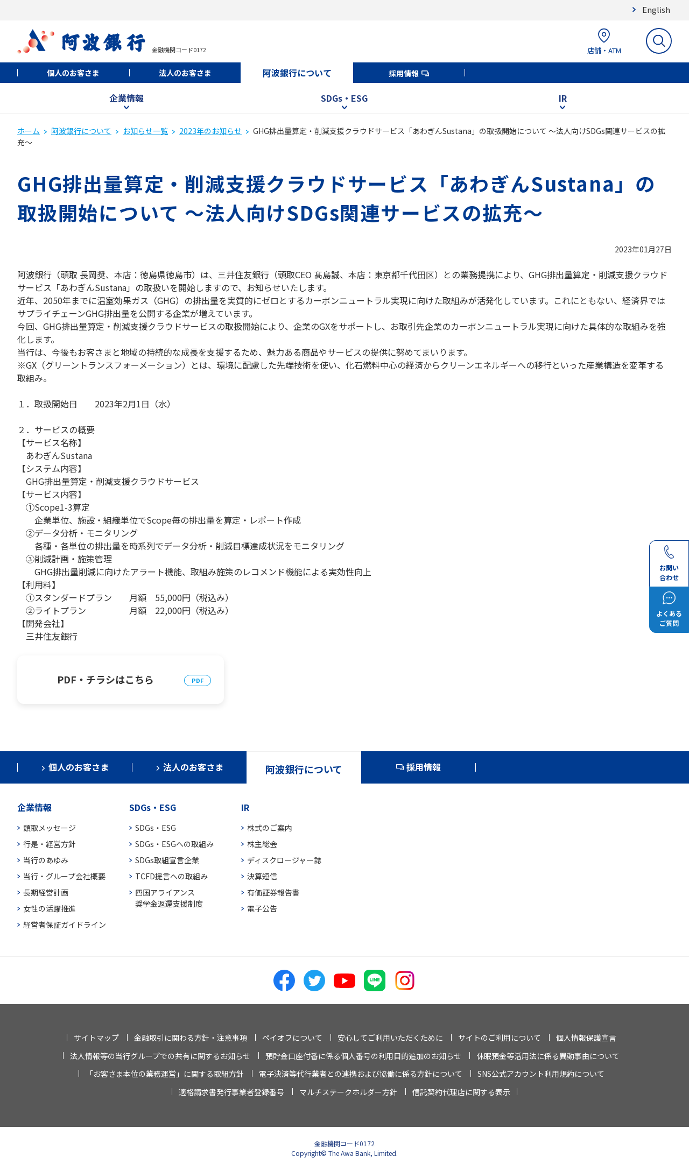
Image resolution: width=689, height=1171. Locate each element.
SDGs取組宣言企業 (167, 860)
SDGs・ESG (344, 97)
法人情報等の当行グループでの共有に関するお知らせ (160, 1055)
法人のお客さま (185, 72)
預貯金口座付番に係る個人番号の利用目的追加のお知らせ (363, 1055)
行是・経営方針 (49, 843)
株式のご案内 (269, 827)
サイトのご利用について (499, 1037)
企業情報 (126, 97)
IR (563, 97)
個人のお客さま (73, 72)
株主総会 (262, 843)
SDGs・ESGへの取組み (174, 843)
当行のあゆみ (45, 860)
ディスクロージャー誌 (284, 860)
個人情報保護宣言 (586, 1037)
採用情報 (404, 73)
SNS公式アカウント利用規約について (540, 1073)
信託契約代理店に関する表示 (461, 1092)
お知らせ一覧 (145, 130)
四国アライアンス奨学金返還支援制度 (169, 898)
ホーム (28, 130)
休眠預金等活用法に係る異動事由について (548, 1055)
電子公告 (262, 908)
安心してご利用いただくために (390, 1037)
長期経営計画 (45, 892)
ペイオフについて (292, 1037)
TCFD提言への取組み (171, 876)
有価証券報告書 (273, 892)
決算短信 (262, 876)
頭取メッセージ (49, 827)
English (656, 9)
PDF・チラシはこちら (105, 679)
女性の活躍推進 (49, 908)
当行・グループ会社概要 (64, 876)
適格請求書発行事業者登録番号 (231, 1092)
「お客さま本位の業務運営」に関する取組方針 (165, 1073)
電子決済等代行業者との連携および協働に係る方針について (360, 1073)
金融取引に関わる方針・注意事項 (190, 1037)
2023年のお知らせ (210, 130)
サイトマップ (96, 1037)
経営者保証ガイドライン (64, 924)
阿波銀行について (297, 72)
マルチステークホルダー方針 (348, 1092)
